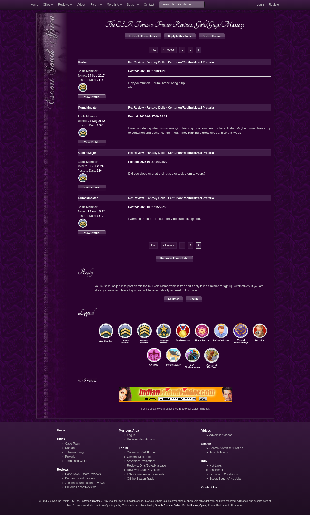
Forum (95, 4)
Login (260, 4)
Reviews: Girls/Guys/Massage (146, 465)
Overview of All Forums (142, 452)
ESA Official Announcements (145, 474)
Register (274, 4)
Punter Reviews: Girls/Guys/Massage (199, 24)
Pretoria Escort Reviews (80, 487)
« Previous (169, 49)
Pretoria (70, 456)
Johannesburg (74, 452)
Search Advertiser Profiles (226, 448)
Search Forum (212, 36)
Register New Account (141, 439)
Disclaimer (216, 470)
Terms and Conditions (223, 474)
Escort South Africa (91, 501)
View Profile (91, 96)
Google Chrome (163, 505)
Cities (46, 4)
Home (34, 4)
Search (131, 4)
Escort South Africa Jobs (225, 478)
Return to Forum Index (143, 36)
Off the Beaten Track (140, 478)
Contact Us (209, 487)
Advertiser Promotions (141, 461)
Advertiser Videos (220, 435)
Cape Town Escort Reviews (83, 474)
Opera (202, 505)
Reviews (63, 4)
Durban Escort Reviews (80, 478)
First (153, 49)
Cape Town (72, 443)
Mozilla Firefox (190, 505)
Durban (70, 448)
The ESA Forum (127, 24)
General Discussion (139, 457)
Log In (194, 298)
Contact (149, 4)
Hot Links (215, 465)
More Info (113, 4)
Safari (177, 505)
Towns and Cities (76, 461)
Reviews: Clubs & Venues (143, 470)
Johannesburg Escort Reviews (85, 482)
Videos (81, 4)
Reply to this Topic (180, 36)
